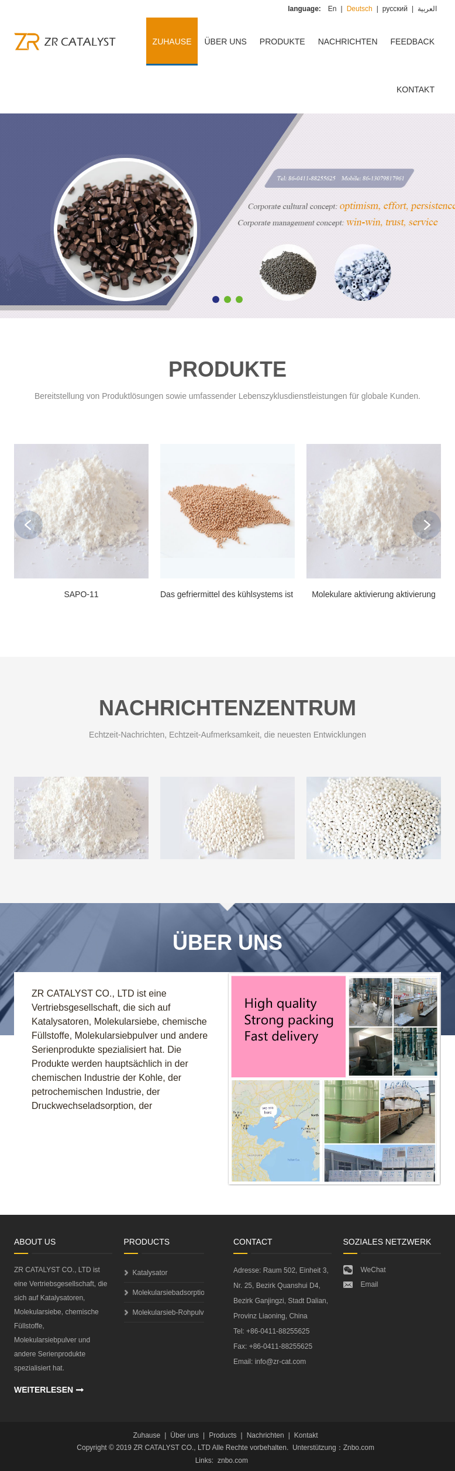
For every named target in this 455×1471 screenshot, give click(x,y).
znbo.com (233, 1460)
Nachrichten (348, 41)
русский (395, 9)
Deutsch (360, 9)
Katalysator (150, 1273)
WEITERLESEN (43, 1389)
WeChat (373, 1270)
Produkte (282, 41)
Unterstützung (314, 1448)
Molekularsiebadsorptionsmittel (169, 1293)
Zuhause (172, 41)
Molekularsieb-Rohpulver (169, 1312)
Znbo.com (358, 1448)
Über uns (225, 41)
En (332, 9)
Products (222, 1435)
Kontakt (416, 89)
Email (369, 1284)
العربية (427, 9)
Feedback (413, 41)
